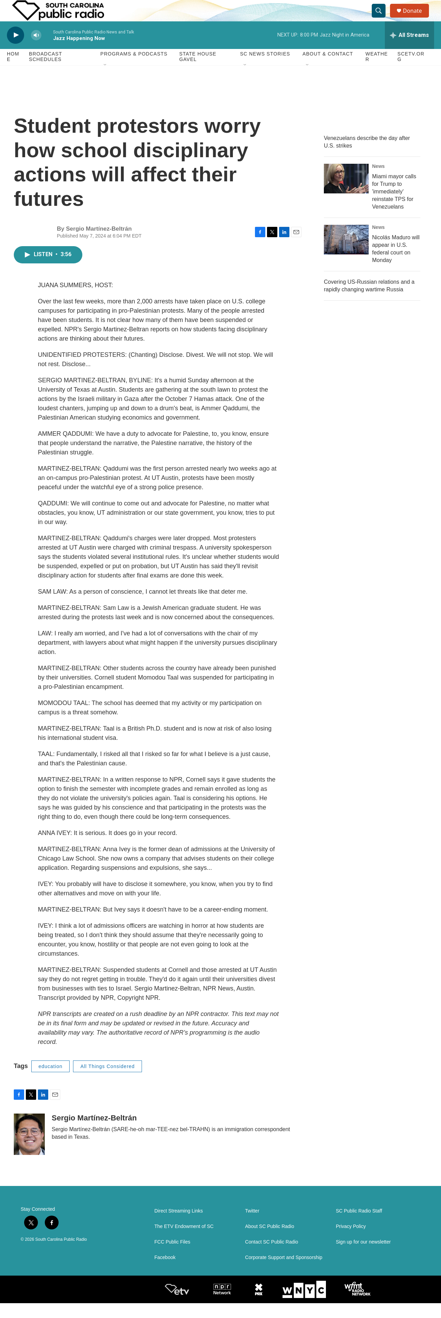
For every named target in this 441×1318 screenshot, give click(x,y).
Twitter (252, 1225)
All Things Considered (107, 1081)
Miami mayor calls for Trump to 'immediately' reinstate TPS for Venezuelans (394, 206)
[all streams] (409, 50)
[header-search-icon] (382, 18)
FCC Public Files (172, 1256)
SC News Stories (265, 69)
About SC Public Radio (269, 1241)
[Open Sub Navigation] (105, 80)
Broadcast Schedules (45, 71)
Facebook (164, 1272)
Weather (377, 71)
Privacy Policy (351, 1241)
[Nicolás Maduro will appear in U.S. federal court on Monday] (346, 254)
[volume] (36, 50)
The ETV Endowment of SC (184, 1241)
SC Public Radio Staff (359, 1225)
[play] (15, 50)
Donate (416, 18)
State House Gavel (197, 71)
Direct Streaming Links (178, 1225)
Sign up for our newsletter (363, 1256)
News (378, 181)
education (51, 1081)
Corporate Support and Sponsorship (283, 1272)
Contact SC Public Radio (271, 1256)
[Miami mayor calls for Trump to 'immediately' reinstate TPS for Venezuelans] (346, 193)
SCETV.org (411, 71)
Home (13, 71)
